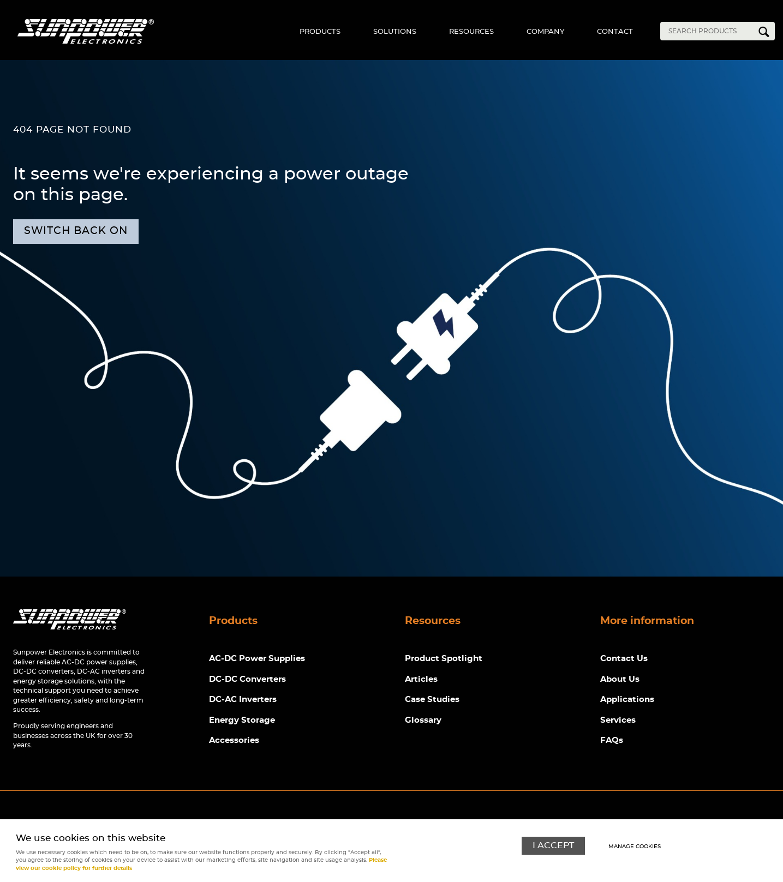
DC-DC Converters (247, 679)
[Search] (709, 31)
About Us (619, 679)
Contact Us (624, 659)
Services (618, 720)
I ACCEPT (553, 846)
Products (320, 31)
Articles (421, 679)
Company (545, 31)
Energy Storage (242, 720)
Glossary (423, 720)
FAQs (611, 740)
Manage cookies (634, 846)
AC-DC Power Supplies (257, 659)
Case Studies (432, 699)
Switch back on (76, 231)
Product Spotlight (443, 659)
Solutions (394, 31)
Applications (627, 699)
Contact (615, 31)
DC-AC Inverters (243, 699)
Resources (471, 31)
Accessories (234, 740)
